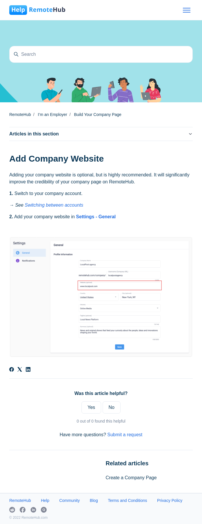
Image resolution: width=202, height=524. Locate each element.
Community (69, 500)
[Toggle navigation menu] (187, 10)
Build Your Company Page (97, 114)
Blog (94, 500)
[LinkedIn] (28, 370)
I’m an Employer (52, 114)
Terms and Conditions (127, 500)
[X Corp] (19, 370)
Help (45, 500)
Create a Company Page (131, 477)
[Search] (101, 54)
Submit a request (124, 434)
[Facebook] (11, 370)
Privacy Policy (169, 500)
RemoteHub (20, 114)
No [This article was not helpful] (111, 407)
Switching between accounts (54, 205)
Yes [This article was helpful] (91, 407)
